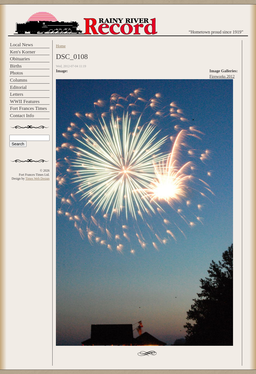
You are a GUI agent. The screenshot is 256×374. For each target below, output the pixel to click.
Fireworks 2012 (222, 76)
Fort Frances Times (28, 108)
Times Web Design (37, 178)
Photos (16, 73)
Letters (16, 94)
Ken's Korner (22, 52)
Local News (21, 44)
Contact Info (22, 115)
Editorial (18, 87)
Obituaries (20, 58)
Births (16, 66)
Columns (18, 80)
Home (61, 46)
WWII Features (25, 101)
